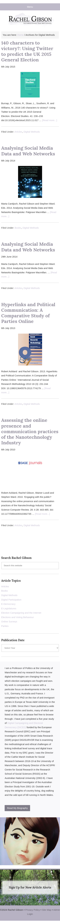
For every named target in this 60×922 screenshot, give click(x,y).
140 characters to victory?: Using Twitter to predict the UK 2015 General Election (27, 51)
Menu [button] (30, 7)
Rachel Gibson (30, 21)
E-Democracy (8, 604)
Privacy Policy (32, 910)
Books (18, 228)
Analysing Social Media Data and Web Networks (28, 151)
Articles (18, 132)
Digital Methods (32, 132)
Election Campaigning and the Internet (21, 613)
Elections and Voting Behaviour (17, 617)
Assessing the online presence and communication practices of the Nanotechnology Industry (29, 431)
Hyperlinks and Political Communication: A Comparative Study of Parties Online (28, 312)
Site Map (46, 910)
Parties (5, 626)
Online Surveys (9, 621)
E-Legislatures (8, 608)
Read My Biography (17, 808)
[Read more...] (49, 120)
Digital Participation (11, 599)
